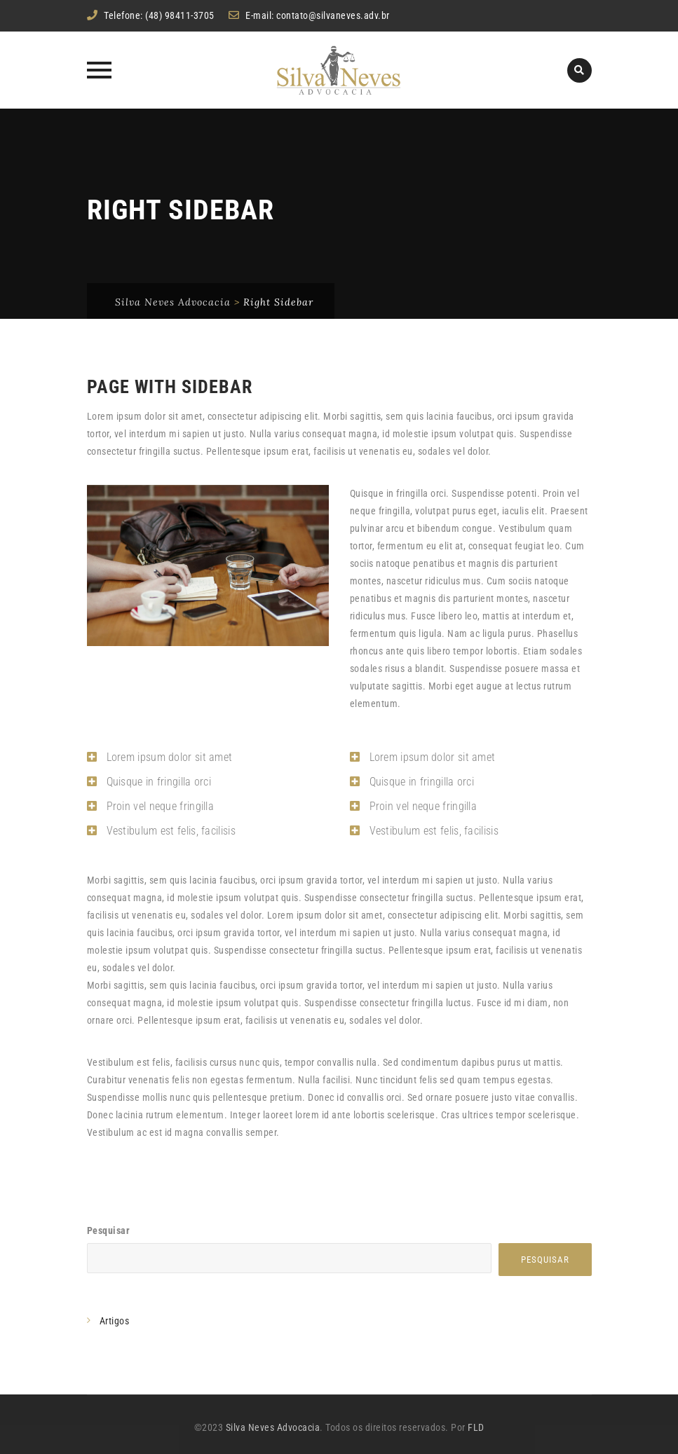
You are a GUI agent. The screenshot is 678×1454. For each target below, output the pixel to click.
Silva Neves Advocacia (273, 1427)
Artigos (115, 1320)
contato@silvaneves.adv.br (333, 15)
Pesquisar (108, 1230)
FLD (476, 1427)
